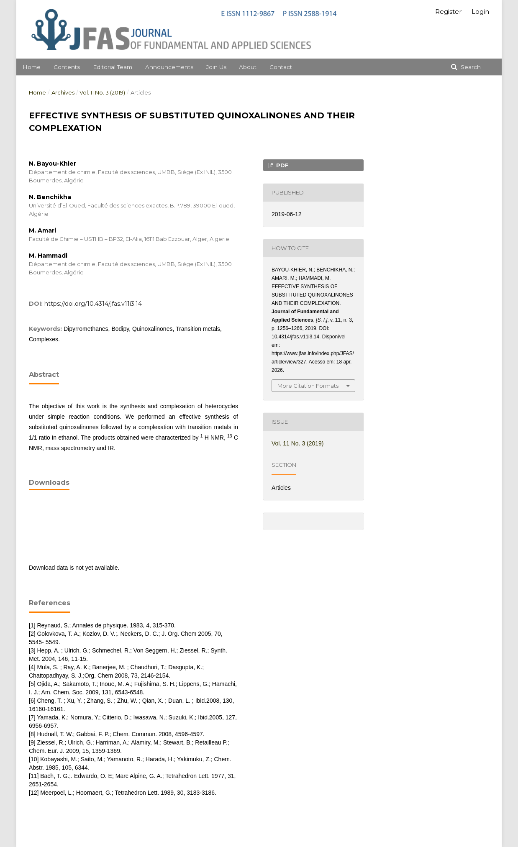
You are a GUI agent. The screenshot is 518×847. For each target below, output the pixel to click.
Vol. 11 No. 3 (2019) (102, 92)
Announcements (169, 67)
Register (448, 11)
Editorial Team (112, 67)
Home (32, 67)
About (247, 67)
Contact (280, 67)
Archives (62, 92)
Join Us (216, 67)
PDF (281, 165)
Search (470, 67)
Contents (67, 67)
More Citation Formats (307, 385)
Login (480, 11)
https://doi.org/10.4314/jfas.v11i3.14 (93, 303)
